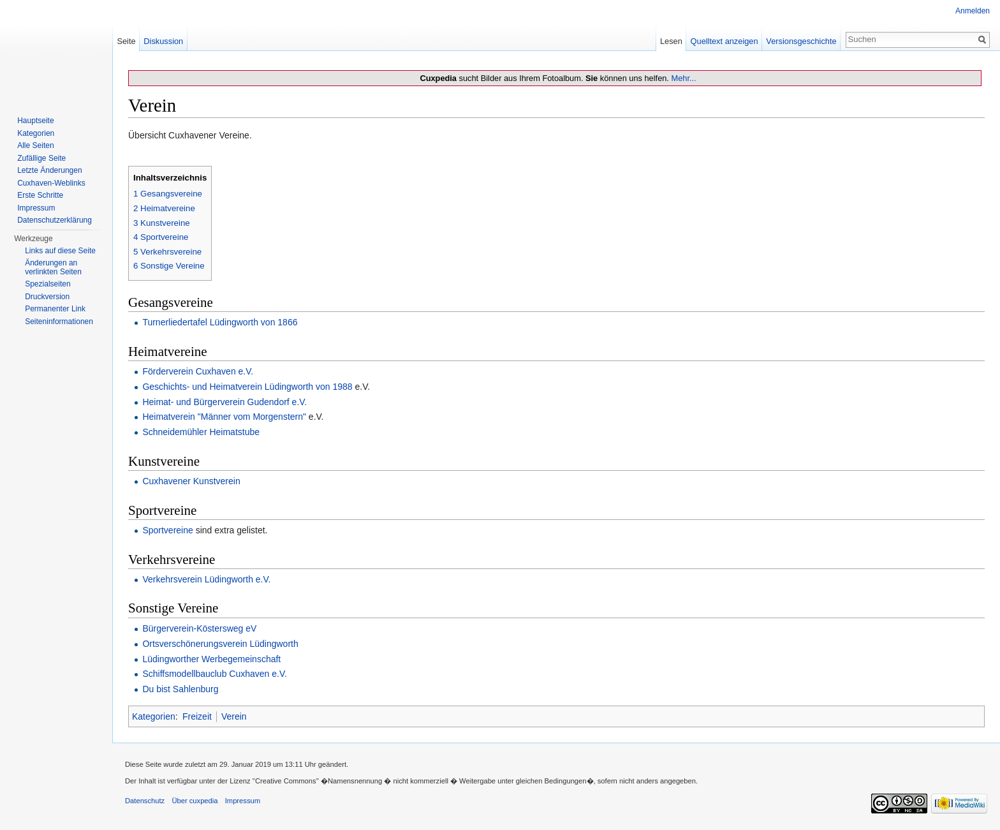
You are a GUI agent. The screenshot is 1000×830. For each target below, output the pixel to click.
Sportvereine (167, 530)
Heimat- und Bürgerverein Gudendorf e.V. (224, 402)
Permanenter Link (55, 308)
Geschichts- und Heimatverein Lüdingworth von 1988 (247, 387)
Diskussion (163, 41)
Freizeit (197, 716)
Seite (126, 41)
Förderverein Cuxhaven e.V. (197, 371)
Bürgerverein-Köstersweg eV (199, 628)
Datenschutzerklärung (54, 220)
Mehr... (683, 78)
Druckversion (47, 296)
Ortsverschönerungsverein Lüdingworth (220, 644)
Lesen (671, 41)
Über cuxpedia (194, 800)
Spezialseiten (47, 283)
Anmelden (972, 10)
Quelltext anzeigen (724, 41)
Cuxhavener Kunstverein (191, 481)
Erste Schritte (40, 195)
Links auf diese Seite (60, 250)
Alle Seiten (35, 145)
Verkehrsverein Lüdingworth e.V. (206, 579)
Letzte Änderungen (49, 170)
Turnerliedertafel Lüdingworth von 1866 (219, 322)
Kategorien (153, 716)
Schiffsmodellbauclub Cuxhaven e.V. (214, 674)
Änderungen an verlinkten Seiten (53, 267)
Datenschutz (145, 800)
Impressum (36, 208)
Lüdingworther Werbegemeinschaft (211, 659)
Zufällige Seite (41, 158)
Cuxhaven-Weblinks (51, 183)
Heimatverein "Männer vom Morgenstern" (224, 416)
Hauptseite (35, 120)
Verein (234, 716)
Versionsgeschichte (801, 41)
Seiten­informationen (59, 321)
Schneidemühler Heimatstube (201, 432)
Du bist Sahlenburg (180, 689)
